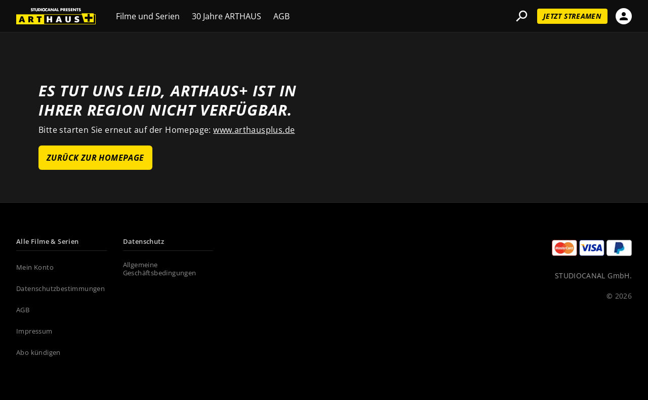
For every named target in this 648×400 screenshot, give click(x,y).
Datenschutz (143, 242)
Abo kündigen (38, 353)
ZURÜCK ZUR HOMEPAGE (95, 157)
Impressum (34, 332)
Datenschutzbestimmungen (60, 289)
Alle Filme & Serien (47, 242)
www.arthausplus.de (254, 129)
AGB (281, 17)
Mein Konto (35, 268)
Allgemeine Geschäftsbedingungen (159, 269)
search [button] (521, 16)
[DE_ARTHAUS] (56, 16)
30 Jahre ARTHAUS (226, 17)
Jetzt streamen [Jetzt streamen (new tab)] (572, 16)
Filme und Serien (148, 17)
